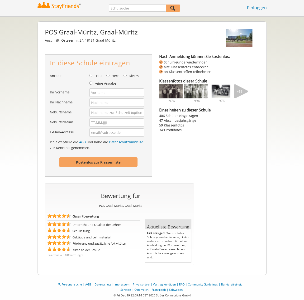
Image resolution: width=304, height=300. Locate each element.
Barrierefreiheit (231, 284)
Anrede (56, 75)
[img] (171, 91)
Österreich (141, 290)
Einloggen (257, 7)
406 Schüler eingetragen (178, 115)
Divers (134, 75)
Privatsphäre (141, 284)
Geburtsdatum (61, 122)
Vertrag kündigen (164, 284)
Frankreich (159, 290)
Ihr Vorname (60, 92)
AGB (82, 142)
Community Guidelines (203, 284)
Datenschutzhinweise (126, 142)
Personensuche (72, 284)
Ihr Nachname (61, 102)
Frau (98, 75)
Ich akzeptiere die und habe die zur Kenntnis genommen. (96, 145)
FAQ (182, 284)
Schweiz (125, 290)
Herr (115, 75)
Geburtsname (61, 112)
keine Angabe (105, 83)
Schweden (176, 290)
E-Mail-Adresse (62, 132)
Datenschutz (103, 284)
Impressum (121, 284)
